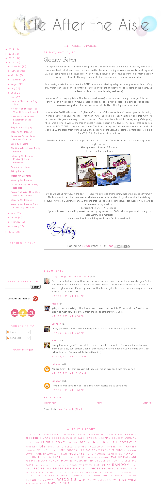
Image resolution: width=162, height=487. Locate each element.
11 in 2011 (32, 434)
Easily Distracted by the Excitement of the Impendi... (23, 120)
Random (121, 464)
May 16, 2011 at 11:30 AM (69, 356)
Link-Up (72, 457)
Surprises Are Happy (21, 127)
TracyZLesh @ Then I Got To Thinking (71, 276)
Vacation (49, 480)
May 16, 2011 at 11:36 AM (69, 373)
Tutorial (33, 480)
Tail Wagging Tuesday (113, 472)
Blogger (29, 349)
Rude (49, 469)
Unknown (56, 364)
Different (31, 447)
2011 (12, 62)
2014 (12, 49)
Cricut (46, 442)
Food (110, 246)
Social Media (40, 472)
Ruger (58, 468)
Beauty (132, 434)
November (16, 70)
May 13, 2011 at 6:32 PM (68, 332)
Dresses (67, 446)
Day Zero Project (98, 441)
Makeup (116, 457)
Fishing (42, 450)
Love (82, 457)
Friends (117, 450)
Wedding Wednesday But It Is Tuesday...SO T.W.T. (24, 206)
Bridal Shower (83, 437)
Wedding (67, 479)
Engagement (96, 446)
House (99, 453)
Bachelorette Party (102, 434)
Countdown (32, 442)
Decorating (128, 442)
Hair (39, 453)
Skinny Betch (17, 171)
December (16, 66)
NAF (86, 460)
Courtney (56, 323)
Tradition (131, 475)
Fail (121, 447)
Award (65, 434)
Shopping (109, 468)
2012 (12, 58)
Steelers (55, 472)
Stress (66, 472)
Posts (11, 332)
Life (62, 457)
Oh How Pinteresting (121, 460)
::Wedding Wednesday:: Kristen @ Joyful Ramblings (22, 159)
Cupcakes (59, 442)
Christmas (102, 437)
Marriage (130, 457)
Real (134, 465)
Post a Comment (52, 397)
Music (78, 460)
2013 (12, 53)
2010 (12, 231)
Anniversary (51, 434)
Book (55, 437)
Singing (122, 468)
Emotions (80, 447)
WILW (132, 480)
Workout (37, 483)
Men (27, 461)
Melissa (55, 340)
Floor (52, 450)
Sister (133, 469)
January (15, 226)
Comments (14, 337)
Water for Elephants (21, 175)
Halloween (50, 453)
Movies (67, 460)
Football (73, 450)
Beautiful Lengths (19, 143)
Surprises (83, 472)
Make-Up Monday (98, 457)
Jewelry (52, 457)
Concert (117, 437)
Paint (29, 465)
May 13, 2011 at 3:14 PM (68, 296)
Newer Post (50, 402)
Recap (28, 469)
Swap (94, 472)
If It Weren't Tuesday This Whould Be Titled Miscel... (25, 110)
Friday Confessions (95, 450)
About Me (77, 46)
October (15, 75)
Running (72, 468)
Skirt (28, 472)
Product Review (81, 465)
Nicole (55, 303)
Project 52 (102, 465)
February (16, 221)
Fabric (112, 446)
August (15, 84)
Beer (28, 437)
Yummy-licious (56, 483)
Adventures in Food (20, 166)
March (14, 217)
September (17, 79)
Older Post (147, 402)
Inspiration (114, 453)
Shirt (85, 468)
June (14, 92)
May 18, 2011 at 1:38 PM (68, 390)
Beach (122, 434)
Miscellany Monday (45, 460)
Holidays (76, 453)
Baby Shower (79, 434)
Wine (28, 483)
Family (131, 446)
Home (66, 46)
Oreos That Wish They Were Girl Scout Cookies (25, 194)
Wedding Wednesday (21, 131)
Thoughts (78, 475)
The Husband (59, 475)
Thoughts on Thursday (105, 475)
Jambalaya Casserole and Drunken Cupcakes (23, 138)
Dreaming (54, 447)
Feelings (30, 450)
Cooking (131, 437)
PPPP (37, 465)
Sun (74, 472)
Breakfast (66, 438)
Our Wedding (90, 46)
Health (64, 454)
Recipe (39, 468)
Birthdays (42, 438)
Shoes (95, 468)
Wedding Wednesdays (95, 479)
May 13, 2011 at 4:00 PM (68, 316)
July (13, 88)
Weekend (119, 479)
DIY (42, 446)
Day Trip (72, 442)
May (13, 97)
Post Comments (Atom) (70, 409)
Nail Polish (98, 460)
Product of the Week (55, 465)
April (14, 213)
